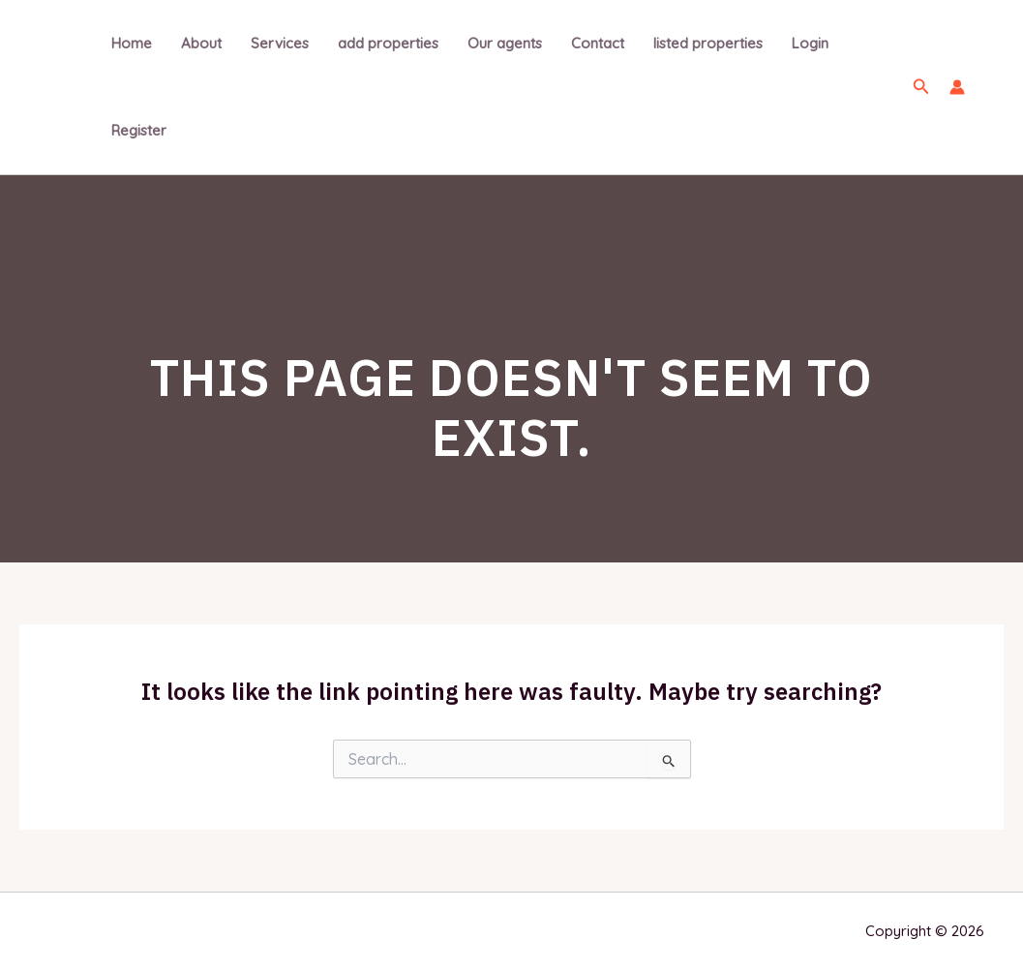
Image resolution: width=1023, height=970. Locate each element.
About (201, 43)
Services (280, 43)
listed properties (708, 43)
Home (131, 43)
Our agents (504, 43)
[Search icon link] (921, 87)
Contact (597, 43)
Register (138, 130)
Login (810, 43)
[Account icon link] (957, 87)
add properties (388, 43)
